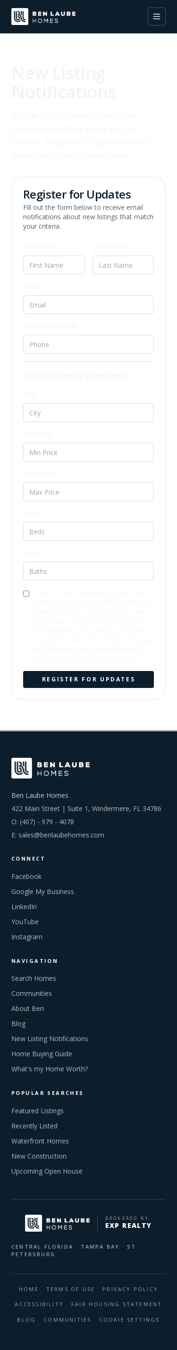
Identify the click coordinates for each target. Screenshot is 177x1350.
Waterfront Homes (40, 1140)
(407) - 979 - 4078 (47, 821)
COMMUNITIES (67, 1319)
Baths (32, 552)
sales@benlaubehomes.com (61, 834)
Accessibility (39, 1304)
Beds (31, 513)
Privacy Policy (117, 658)
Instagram (26, 936)
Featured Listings (37, 1110)
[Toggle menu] (157, 16)
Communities (31, 993)
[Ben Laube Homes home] (43, 16)
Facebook (26, 876)
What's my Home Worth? (49, 1068)
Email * (34, 286)
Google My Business (42, 891)
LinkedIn (24, 906)
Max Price (38, 473)
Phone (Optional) (49, 326)
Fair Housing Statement (116, 1304)
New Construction (39, 1155)
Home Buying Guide (41, 1053)
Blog (18, 1023)
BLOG (26, 1319)
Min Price (37, 434)
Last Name (110, 246)
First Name (40, 246)
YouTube (25, 921)
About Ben (27, 1008)
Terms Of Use (70, 1288)
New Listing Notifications (49, 1038)
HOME (29, 1288)
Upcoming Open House (47, 1171)
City (29, 394)
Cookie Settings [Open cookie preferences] (129, 1319)
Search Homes (33, 978)
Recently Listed (34, 1125)
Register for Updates (88, 679)
